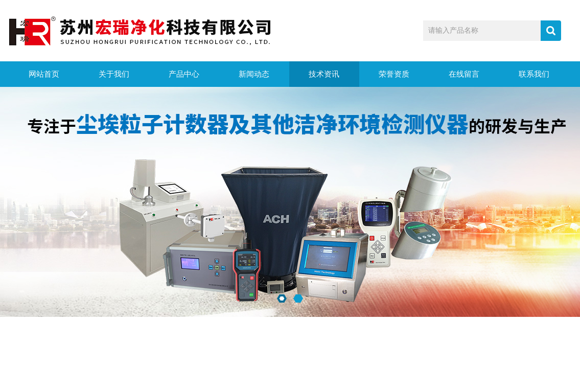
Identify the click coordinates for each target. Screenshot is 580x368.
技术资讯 (324, 74)
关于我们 (114, 74)
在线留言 (464, 74)
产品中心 (184, 74)
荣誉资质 (394, 74)
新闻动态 (254, 74)
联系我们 (534, 74)
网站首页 (44, 74)
